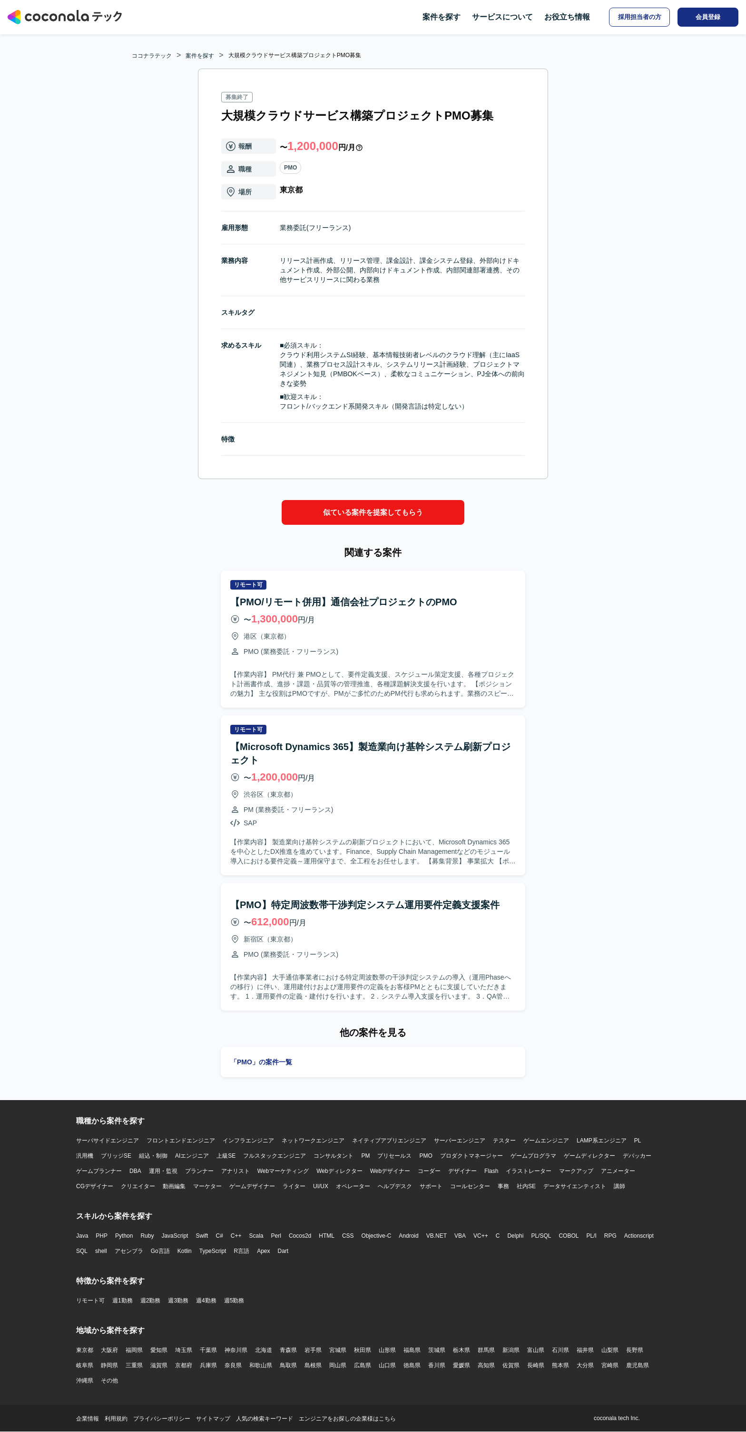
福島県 (412, 1350)
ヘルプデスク (395, 1186)
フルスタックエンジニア (274, 1155)
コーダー (429, 1171)
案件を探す (441, 17)
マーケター (207, 1186)
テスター (504, 1140)
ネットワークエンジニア (313, 1140)
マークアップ (576, 1171)
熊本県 (560, 1365)
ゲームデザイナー (252, 1186)
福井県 (585, 1350)
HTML (326, 1235)
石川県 (560, 1350)
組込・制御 (153, 1155)
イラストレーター (528, 1171)
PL (637, 1140)
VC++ (480, 1235)
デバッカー (637, 1155)
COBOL (569, 1235)
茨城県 (436, 1350)
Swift (202, 1235)
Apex (263, 1251)
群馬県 (486, 1350)
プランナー (199, 1171)
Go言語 (160, 1251)
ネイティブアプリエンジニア (389, 1140)
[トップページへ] (65, 17)
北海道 (263, 1350)
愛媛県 (461, 1365)
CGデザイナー (94, 1186)
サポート (431, 1186)
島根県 (313, 1365)
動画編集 (174, 1186)
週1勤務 (122, 1300)
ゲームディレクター (589, 1155)
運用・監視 (163, 1171)
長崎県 (535, 1365)
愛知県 (158, 1350)
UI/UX (320, 1186)
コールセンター (470, 1186)
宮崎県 (609, 1365)
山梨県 (609, 1350)
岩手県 (313, 1350)
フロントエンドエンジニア (181, 1140)
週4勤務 (206, 1300)
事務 (503, 1186)
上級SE (226, 1155)
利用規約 (116, 1418)
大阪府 (109, 1350)
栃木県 (461, 1350)
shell (101, 1251)
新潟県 (511, 1350)
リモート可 (90, 1300)
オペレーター (353, 1186)
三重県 (134, 1365)
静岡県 (109, 1365)
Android (408, 1235)
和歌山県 (260, 1365)
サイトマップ (213, 1418)
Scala (256, 1235)
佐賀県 (511, 1365)
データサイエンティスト (574, 1186)
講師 (619, 1186)
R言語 (241, 1251)
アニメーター (618, 1171)
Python (124, 1235)
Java (82, 1235)
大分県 (585, 1365)
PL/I (591, 1235)
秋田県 (362, 1350)
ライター (294, 1186)
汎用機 (84, 1155)
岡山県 (337, 1365)
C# (219, 1235)
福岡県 (134, 1350)
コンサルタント (333, 1155)
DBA (135, 1171)
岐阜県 (84, 1365)
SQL (82, 1251)
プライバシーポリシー (161, 1418)
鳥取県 (288, 1365)
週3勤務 (178, 1300)
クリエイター (138, 1186)
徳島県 (412, 1365)
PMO (290, 167)
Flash (491, 1171)
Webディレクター (339, 1171)
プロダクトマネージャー (471, 1155)
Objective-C (377, 1235)
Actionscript (639, 1235)
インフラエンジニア (248, 1140)
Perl (276, 1235)
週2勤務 (150, 1300)
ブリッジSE (116, 1155)
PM (365, 1155)
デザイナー (462, 1171)
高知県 (486, 1365)
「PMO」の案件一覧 (261, 1062)
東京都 (84, 1350)
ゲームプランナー (99, 1171)
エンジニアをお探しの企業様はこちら (347, 1418)
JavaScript (174, 1235)
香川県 (436, 1365)
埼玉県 (183, 1350)
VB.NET (436, 1235)
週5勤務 (234, 1300)
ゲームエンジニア (546, 1140)
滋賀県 (158, 1365)
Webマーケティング (283, 1171)
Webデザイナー (390, 1171)
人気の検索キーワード (264, 1418)
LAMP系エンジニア (602, 1140)
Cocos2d (300, 1235)
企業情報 (87, 1418)
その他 (109, 1380)
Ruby (147, 1235)
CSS (348, 1235)
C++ (236, 1235)
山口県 (387, 1365)
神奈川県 (236, 1350)
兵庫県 (208, 1365)
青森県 (288, 1350)
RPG (610, 1235)
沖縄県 (84, 1380)
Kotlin (184, 1251)
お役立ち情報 (567, 17)
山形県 (387, 1350)
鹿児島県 (637, 1365)
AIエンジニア (192, 1155)
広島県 (362, 1365)
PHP (102, 1235)
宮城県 (337, 1350)
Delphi (515, 1235)
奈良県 (233, 1365)
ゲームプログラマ (533, 1155)
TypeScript (212, 1251)
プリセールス (394, 1155)
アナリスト (235, 1171)
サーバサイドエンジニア (107, 1140)
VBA (460, 1235)
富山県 (535, 1350)
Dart (282, 1251)
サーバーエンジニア (459, 1140)
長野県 (634, 1350)
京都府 (183, 1365)
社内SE (526, 1186)
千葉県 (208, 1350)
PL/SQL (541, 1235)
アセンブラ (129, 1251)
